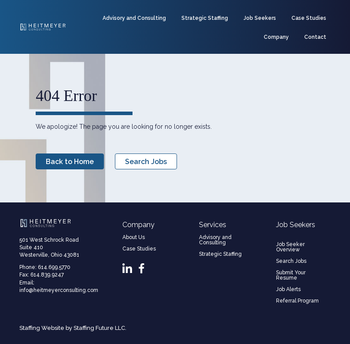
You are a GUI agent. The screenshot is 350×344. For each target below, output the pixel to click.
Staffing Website (41, 328)
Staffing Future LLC (99, 328)
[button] (70, 161)
